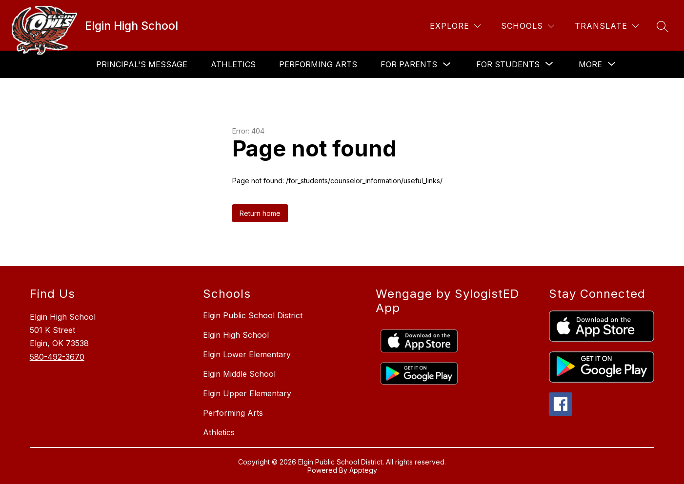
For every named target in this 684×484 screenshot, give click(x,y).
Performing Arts (318, 64)
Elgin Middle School (239, 374)
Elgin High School (236, 335)
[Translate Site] (606, 26)
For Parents (409, 64)
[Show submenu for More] (590, 64)
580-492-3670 (57, 357)
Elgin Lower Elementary (247, 354)
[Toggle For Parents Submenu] (447, 64)
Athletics (233, 64)
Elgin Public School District (252, 315)
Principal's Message (141, 64)
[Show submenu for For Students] (508, 64)
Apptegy (363, 470)
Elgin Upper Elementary (247, 393)
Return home (260, 213)
